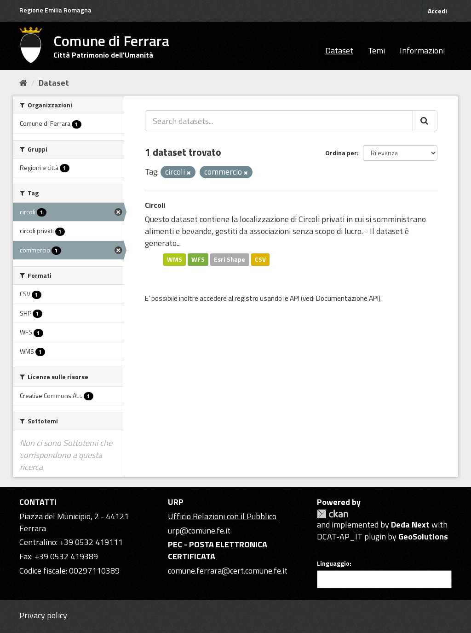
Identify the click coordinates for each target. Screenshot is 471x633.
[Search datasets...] (279, 120)
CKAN (332, 514)
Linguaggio (333, 563)
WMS (174, 259)
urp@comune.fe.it (199, 530)
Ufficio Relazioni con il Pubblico (222, 516)
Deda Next (410, 524)
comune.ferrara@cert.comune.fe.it (227, 570)
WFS (198, 259)
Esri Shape (229, 259)
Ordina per (341, 153)
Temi (376, 50)
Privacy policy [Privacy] (43, 615)
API (294, 298)
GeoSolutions (423, 536)
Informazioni (422, 50)
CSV (260, 259)
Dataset (339, 50)
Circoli (155, 205)
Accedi (437, 11)
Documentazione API (347, 298)
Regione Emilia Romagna (55, 10)
